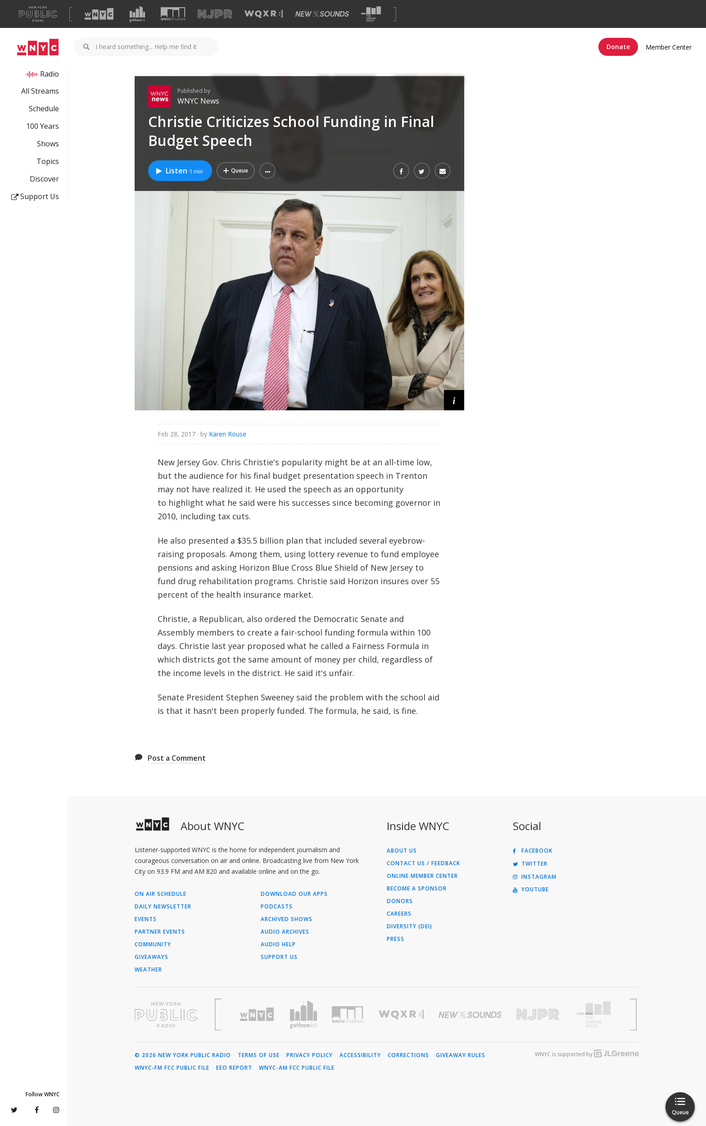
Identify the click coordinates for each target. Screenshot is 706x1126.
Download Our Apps (294, 894)
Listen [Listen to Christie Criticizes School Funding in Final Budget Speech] (179, 171)
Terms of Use (259, 1055)
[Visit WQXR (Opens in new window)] (263, 14)
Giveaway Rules (460, 1055)
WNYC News (198, 101)
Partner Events (160, 932)
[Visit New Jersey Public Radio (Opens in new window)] (538, 1014)
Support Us (35, 196)
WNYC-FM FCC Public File (172, 1068)
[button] (267, 171)
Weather (148, 969)
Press (395, 939)
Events (146, 919)
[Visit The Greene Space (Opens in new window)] (371, 14)
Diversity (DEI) (409, 926)
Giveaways (151, 957)
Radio (49, 74)
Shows (48, 144)
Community (153, 944)
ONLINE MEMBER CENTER (422, 876)
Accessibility (360, 1055)
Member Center (669, 47)
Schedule (44, 109)
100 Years (42, 126)
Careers (399, 914)
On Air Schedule (160, 894)
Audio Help (278, 944)
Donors (400, 901)
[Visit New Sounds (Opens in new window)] (322, 14)
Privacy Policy (309, 1055)
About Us (402, 851)
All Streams (40, 91)
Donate (618, 46)
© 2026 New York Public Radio (183, 1055)
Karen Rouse (227, 434)
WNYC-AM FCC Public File (297, 1068)
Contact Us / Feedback (423, 863)
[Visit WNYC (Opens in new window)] (99, 14)
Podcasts (277, 906)
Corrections (408, 1055)
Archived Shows (286, 919)
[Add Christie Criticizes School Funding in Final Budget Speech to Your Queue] (236, 170)
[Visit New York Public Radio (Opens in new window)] (166, 1014)
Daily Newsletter (163, 906)
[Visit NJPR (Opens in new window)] (215, 14)
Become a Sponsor (417, 888)
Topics (47, 161)
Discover (44, 179)
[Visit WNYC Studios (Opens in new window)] (173, 13)
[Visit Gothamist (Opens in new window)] (137, 14)
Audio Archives (285, 932)
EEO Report (234, 1068)
